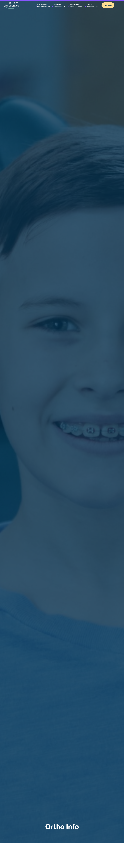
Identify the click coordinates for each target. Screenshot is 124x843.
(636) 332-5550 (76, 6)
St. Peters (58, 4)
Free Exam (108, 5)
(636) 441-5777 (59, 6)
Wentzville (74, 4)
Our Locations (43, 6)
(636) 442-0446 (93, 6)
